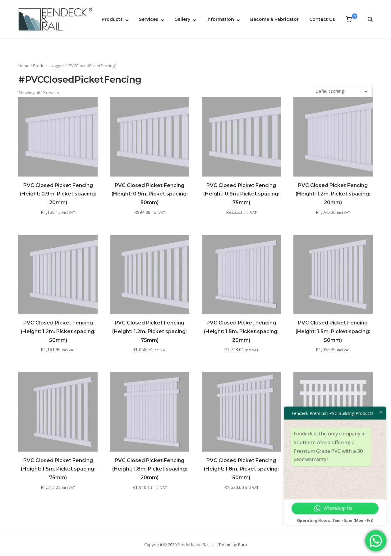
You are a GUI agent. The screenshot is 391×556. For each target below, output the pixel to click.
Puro (242, 544)
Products (112, 19)
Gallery (182, 19)
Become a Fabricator (274, 19)
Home (24, 65)
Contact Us (322, 19)
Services (148, 19)
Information (220, 19)
